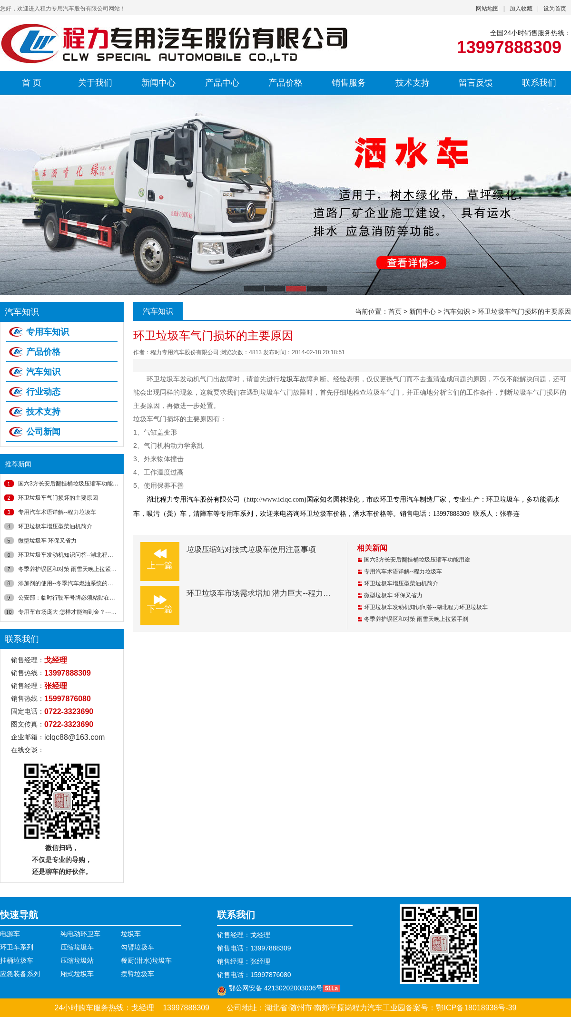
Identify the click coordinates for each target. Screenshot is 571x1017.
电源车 (10, 934)
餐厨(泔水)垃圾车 (146, 960)
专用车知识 (47, 332)
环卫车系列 (16, 947)
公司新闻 (43, 431)
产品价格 (285, 82)
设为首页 (554, 8)
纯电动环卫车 (80, 934)
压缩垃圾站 (77, 960)
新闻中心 (158, 82)
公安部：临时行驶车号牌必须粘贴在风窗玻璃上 (78, 597)
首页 (395, 311)
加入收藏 (521, 8)
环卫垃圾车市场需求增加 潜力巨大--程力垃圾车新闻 (274, 593)
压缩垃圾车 (77, 947)
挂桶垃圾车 (16, 960)
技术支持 (412, 82)
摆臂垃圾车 (137, 974)
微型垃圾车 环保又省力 (47, 540)
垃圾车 (290, 379)
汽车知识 (43, 372)
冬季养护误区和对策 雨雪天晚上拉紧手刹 (70, 569)
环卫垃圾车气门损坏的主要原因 (58, 497)
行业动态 (43, 392)
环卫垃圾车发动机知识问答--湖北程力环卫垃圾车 (80, 555)
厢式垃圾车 (77, 974)
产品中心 (222, 82)
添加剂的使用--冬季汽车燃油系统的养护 (68, 583)
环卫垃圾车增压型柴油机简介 (55, 526)
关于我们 (95, 82)
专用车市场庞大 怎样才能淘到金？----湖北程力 (77, 612)
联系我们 (539, 82)
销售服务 (349, 82)
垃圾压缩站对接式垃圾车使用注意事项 (251, 549)
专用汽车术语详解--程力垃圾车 (57, 512)
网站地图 (487, 8)
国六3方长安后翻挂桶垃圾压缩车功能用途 (71, 483)
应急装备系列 (20, 974)
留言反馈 (476, 82)
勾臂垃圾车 (137, 947)
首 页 (31, 82)
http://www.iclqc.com (275, 499)
